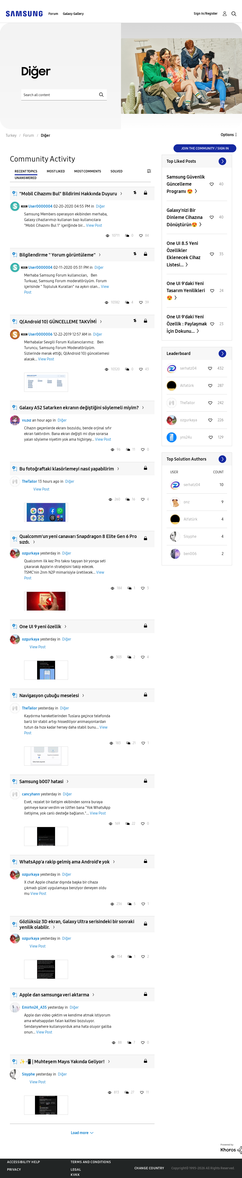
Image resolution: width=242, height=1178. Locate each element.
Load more (80, 1133)
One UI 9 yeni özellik (40, 626)
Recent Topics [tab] (26, 171)
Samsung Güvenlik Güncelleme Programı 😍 (186, 184)
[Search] (64, 94)
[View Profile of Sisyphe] (190, 536)
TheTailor (29, 481)
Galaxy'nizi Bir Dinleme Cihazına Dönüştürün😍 (185, 217)
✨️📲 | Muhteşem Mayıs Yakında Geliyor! (62, 1061)
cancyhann (31, 794)
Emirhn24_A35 (34, 1007)
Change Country (149, 1168)
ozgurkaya (30, 553)
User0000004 (40, 206)
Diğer (100, 206)
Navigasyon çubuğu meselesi (49, 695)
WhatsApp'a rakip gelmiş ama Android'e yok (64, 862)
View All (197, 161)
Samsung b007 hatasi (41, 781)
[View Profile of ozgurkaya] (188, 420)
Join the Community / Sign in (205, 148)
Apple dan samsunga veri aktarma (54, 995)
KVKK (75, 1175)
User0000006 (40, 334)
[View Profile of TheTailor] (187, 403)
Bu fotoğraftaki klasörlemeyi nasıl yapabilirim (66, 469)
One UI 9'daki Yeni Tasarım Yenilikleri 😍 (186, 291)
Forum (53, 14)
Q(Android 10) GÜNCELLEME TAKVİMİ (58, 321)
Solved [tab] (116, 171)
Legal (76, 1170)
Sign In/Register (206, 14)
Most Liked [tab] (56, 171)
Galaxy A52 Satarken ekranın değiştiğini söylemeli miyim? (79, 407)
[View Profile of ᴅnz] (187, 502)
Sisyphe (28, 1074)
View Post (94, 225)
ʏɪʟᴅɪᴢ (26, 420)
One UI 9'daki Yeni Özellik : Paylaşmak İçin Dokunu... (187, 324)
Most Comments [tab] (87, 171)
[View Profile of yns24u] (186, 437)
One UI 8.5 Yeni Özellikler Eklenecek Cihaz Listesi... (183, 254)
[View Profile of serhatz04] (188, 368)
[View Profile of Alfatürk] (187, 385)
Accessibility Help (23, 1162)
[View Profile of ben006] (190, 553)
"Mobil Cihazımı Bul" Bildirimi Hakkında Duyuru (68, 193)
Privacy (14, 1170)
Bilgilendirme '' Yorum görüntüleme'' (57, 255)
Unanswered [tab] (25, 178)
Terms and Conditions (91, 1162)
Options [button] (227, 134)
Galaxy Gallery (73, 14)
